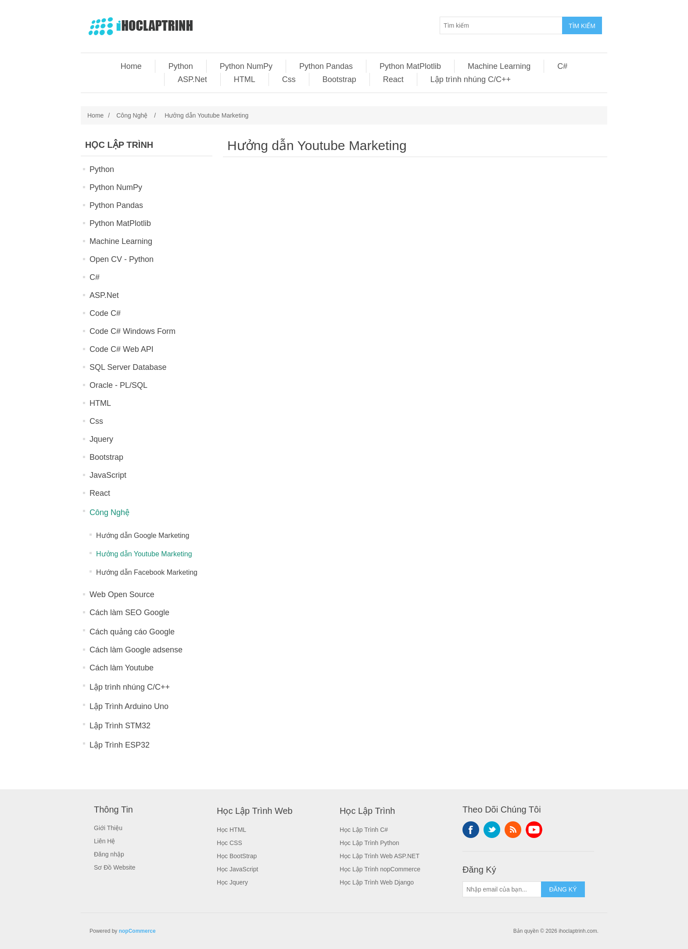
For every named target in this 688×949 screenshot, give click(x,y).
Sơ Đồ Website (115, 867)
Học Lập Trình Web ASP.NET (379, 855)
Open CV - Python (122, 259)
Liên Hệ (104, 841)
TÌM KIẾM (582, 25)
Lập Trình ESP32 (120, 745)
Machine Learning (499, 66)
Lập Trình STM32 (120, 725)
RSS (513, 829)
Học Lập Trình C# (364, 829)
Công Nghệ (109, 512)
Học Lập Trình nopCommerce (380, 869)
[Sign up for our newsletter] (501, 889)
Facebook (470, 829)
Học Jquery (232, 882)
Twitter (492, 829)
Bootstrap (339, 79)
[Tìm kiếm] (501, 25)
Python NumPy (246, 66)
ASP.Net (192, 79)
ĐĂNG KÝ (563, 889)
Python (180, 66)
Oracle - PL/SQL (118, 385)
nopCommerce (137, 931)
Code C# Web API (122, 349)
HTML (244, 79)
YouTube (534, 829)
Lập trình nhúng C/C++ (470, 79)
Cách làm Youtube (122, 667)
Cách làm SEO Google (129, 612)
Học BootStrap (237, 855)
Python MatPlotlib (410, 66)
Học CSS (229, 842)
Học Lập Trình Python (369, 842)
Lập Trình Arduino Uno (129, 706)
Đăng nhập (109, 854)
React (393, 79)
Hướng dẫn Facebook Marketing (146, 572)
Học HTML (231, 829)
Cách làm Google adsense (136, 649)
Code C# (105, 313)
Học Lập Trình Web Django (377, 882)
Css (289, 79)
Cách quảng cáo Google (132, 631)
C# (562, 66)
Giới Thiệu (108, 827)
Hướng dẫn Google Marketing (142, 535)
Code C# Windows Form (133, 331)
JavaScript (108, 475)
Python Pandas (326, 66)
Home (131, 66)
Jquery (101, 439)
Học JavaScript (237, 869)
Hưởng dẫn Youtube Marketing (144, 554)
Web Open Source (122, 594)
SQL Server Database (128, 367)
